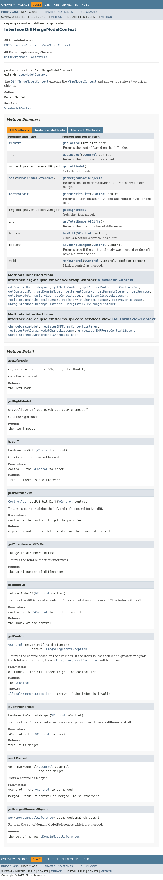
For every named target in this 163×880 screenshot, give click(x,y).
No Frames (65, 11)
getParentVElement (113, 291)
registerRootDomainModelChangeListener (41, 330)
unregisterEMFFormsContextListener (107, 330)
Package (23, 4)
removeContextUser (127, 299)
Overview (8, 4)
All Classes (89, 11)
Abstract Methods (85, 130)
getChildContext (66, 287)
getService (141, 291)
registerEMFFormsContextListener (70, 326)
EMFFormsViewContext (21, 45)
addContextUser (20, 287)
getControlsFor (126, 287)
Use (47, 4)
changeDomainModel (23, 326)
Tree (55, 4)
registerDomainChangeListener (33, 299)
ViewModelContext (56, 45)
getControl (72, 143)
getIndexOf (72, 154)
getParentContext (80, 291)
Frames (50, 11)
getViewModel (19, 295)
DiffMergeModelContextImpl (26, 57)
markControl (73, 260)
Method (56, 16)
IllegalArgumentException (65, 649)
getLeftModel (73, 166)
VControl (16, 143)
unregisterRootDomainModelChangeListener (43, 334)
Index (85, 4)
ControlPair (19, 194)
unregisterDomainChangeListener (35, 304)
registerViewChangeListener (85, 299)
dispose (43, 287)
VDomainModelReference (35, 178)
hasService (42, 295)
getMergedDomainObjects (82, 178)
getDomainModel (49, 291)
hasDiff (69, 233)
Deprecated (69, 4)
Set (11, 178)
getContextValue (96, 287)
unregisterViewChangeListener (91, 304)
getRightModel (74, 210)
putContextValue (68, 295)
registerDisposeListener (105, 295)
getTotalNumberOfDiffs (81, 221)
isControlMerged (76, 245)
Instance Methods (50, 130)
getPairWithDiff (76, 194)
